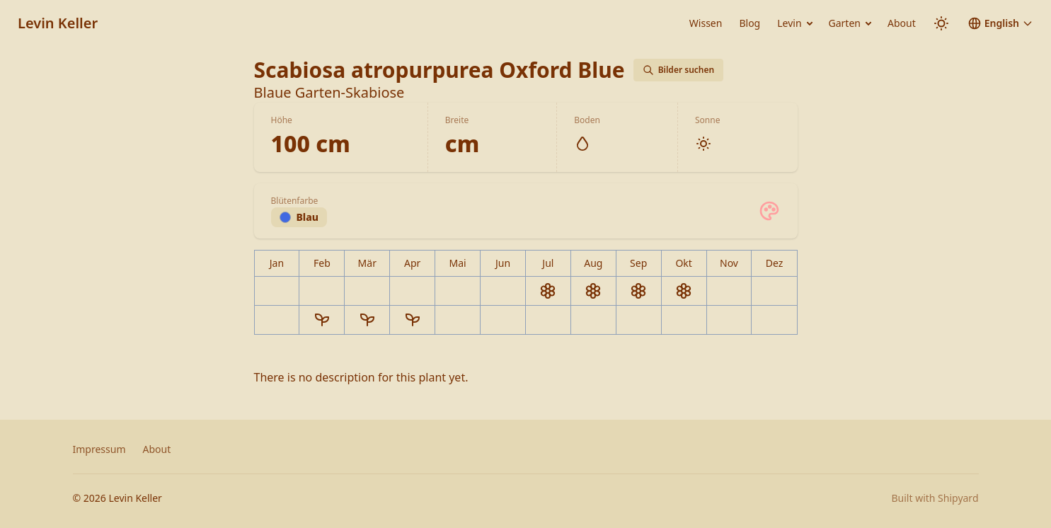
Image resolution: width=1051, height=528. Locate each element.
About (902, 23)
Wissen (706, 23)
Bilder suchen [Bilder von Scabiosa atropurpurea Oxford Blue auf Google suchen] (679, 70)
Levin (789, 23)
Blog (749, 23)
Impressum (99, 449)
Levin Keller (58, 23)
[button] (1000, 23)
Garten (845, 23)
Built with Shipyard (934, 498)
